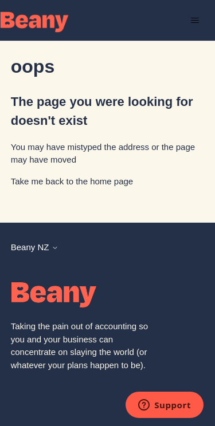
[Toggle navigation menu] (194, 20)
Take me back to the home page (72, 181)
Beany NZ (34, 247)
